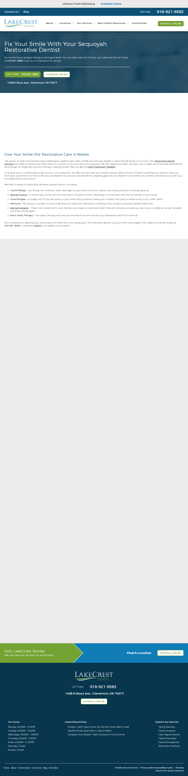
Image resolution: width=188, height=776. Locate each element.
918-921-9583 (14, 60)
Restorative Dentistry (169, 746)
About (49, 23)
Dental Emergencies (168, 742)
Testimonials (139, 23)
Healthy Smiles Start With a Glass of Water (89, 730)
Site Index (53, 768)
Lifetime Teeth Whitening (78, 4)
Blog (26, 11)
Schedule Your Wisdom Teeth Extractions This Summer (96, 734)
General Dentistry (167, 738)
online (37, 225)
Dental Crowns (18, 194)
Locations (65, 23)
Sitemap (180, 768)
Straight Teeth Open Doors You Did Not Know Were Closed (98, 727)
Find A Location (139, 653)
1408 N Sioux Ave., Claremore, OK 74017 (32, 82)
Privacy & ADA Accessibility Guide (156, 768)
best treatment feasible (101, 166)
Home (6, 768)
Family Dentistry (166, 727)
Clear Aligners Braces (169, 734)
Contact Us (11, 11)
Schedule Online (111, 4)
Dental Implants (19, 208)
